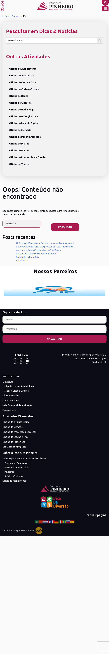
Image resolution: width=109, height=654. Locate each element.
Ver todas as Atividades (14, 447)
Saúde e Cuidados (13, 476)
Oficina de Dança (18, 96)
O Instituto (7, 381)
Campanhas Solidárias (15, 463)
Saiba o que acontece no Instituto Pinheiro (24, 458)
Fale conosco (9, 410)
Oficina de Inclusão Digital (23, 123)
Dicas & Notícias (10, 395)
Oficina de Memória (20, 130)
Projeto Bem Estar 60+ (27, 257)
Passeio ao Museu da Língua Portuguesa (36, 253)
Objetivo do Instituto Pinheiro (19, 386)
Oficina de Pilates (19, 143)
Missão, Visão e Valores (16, 390)
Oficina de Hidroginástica (23, 116)
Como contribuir (10, 400)
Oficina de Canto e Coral (22, 82)
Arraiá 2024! (22, 260)
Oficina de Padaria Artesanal (25, 137)
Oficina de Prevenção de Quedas (27, 157)
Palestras (9, 471)
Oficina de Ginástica (20, 102)
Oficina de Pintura (19, 150)
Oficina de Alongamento (23, 68)
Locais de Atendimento (14, 480)
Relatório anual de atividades (17, 405)
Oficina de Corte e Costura (24, 89)
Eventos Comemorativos (17, 467)
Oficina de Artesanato (21, 75)
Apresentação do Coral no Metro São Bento (38, 250)
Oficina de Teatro (19, 164)
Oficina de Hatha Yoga (21, 109)
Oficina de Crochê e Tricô (15, 437)
